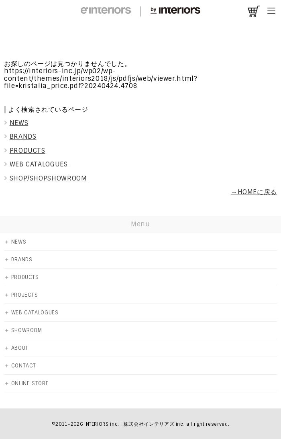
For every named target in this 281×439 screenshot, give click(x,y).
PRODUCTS (24, 150)
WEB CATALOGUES (36, 164)
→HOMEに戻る (254, 192)
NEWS (16, 123)
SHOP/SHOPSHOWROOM (45, 178)
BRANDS (20, 136)
